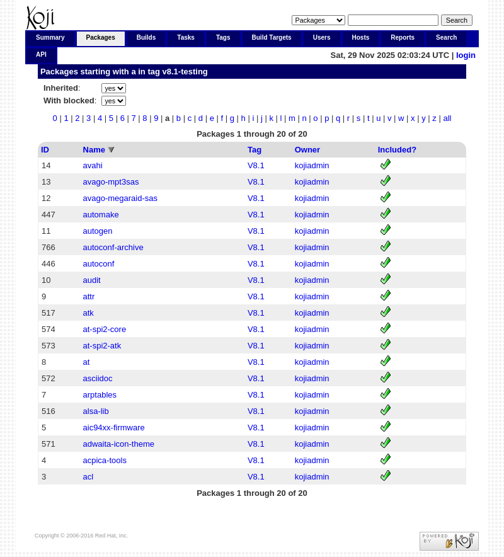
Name (94, 149)
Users (322, 37)
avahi (93, 165)
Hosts (361, 37)
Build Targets (272, 37)
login (466, 55)
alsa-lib (96, 411)
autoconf (99, 263)
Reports (403, 37)
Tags (223, 37)
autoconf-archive (113, 247)
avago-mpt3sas (111, 182)
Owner (307, 149)
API (41, 54)
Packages (100, 37)
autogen (98, 231)
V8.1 (256, 165)
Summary (50, 37)
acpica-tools (105, 460)
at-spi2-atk (102, 345)
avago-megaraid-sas (120, 198)
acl (88, 476)
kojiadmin (312, 165)
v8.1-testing (185, 71)
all (447, 118)
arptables (100, 394)
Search (446, 37)
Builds (146, 37)
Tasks (186, 37)
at (86, 362)
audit (92, 280)
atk (88, 313)
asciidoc (98, 378)
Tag (254, 149)
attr (89, 296)
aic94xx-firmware (114, 427)
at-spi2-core (105, 329)
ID (45, 149)
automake (101, 214)
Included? (397, 149)
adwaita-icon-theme (118, 444)
